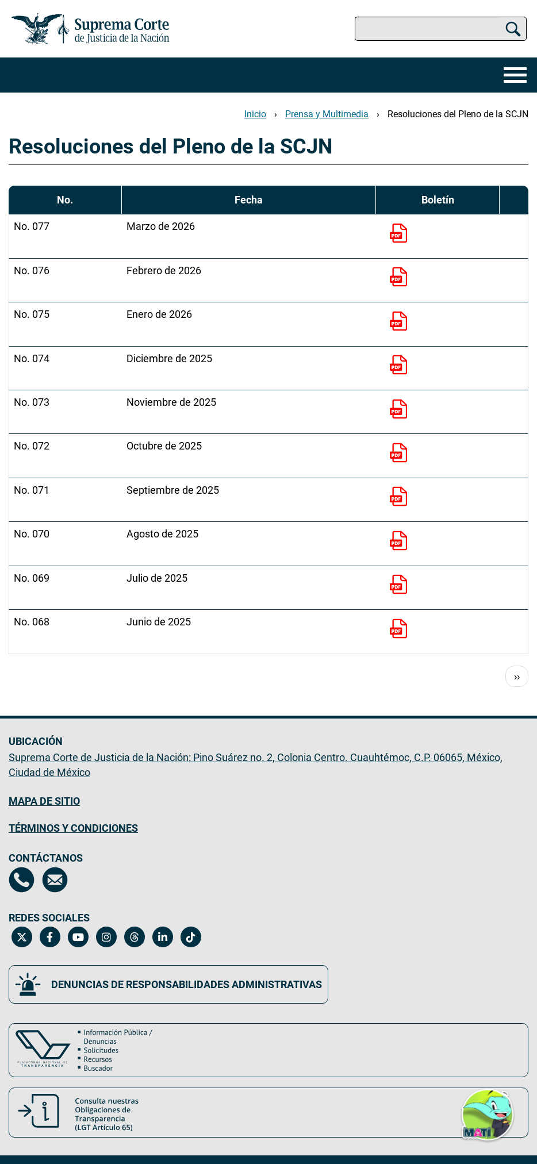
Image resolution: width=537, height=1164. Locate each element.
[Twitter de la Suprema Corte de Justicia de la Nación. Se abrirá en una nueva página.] (21, 937)
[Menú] (512, 75)
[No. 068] (401, 630)
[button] (487, 1114)
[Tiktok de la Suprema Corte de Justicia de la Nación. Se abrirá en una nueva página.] (191, 937)
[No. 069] (401, 585)
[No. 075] (401, 322)
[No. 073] (401, 410)
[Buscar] (513, 28)
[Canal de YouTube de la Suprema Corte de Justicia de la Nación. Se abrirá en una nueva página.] (78, 937)
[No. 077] (401, 234)
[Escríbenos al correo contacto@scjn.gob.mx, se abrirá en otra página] (55, 880)
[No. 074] (401, 366)
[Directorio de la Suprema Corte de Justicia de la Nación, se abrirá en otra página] (21, 880)
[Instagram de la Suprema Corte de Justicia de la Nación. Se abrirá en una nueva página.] (106, 937)
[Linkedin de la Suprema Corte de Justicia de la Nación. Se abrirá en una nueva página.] (162, 937)
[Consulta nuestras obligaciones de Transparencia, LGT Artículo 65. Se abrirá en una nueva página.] (268, 1113)
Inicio (255, 114)
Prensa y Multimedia (327, 114)
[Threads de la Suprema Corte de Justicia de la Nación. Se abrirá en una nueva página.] (134, 937)
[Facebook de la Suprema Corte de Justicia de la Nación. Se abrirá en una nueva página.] (50, 937)
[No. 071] (401, 497)
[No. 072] (401, 454)
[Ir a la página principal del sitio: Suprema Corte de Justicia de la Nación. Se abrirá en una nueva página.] (90, 28)
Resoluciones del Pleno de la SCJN (458, 114)
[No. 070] (401, 542)
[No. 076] (401, 278)
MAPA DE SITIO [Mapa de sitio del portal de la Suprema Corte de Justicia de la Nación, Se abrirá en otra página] (44, 801)
